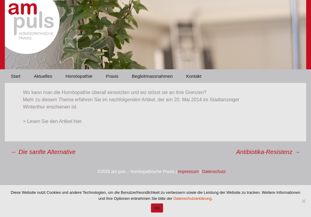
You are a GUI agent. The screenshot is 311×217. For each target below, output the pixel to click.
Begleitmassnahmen (152, 76)
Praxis (112, 76)
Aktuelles (43, 76)
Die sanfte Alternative (43, 152)
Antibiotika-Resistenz (268, 152)
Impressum (188, 171)
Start (15, 76)
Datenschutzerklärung (193, 198)
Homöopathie (78, 76)
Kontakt (194, 76)
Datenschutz (214, 171)
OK (157, 208)
